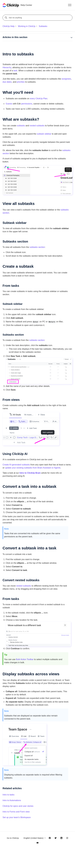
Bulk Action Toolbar (25, 659)
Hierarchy (7, 67)
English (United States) (35, 838)
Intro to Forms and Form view (16, 812)
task (15, 70)
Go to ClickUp (13, 838)
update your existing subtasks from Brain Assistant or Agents (33, 468)
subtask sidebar (44, 134)
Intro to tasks (8, 795)
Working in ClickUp (26, 26)
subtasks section (37, 247)
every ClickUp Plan (38, 98)
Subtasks (43, 26)
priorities (21, 82)
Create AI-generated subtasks (16, 465)
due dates (7, 82)
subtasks (21, 125)
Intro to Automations (12, 800)
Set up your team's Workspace (17, 817)
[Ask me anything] (38, 18)
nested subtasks (37, 125)
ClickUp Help (8, 26)
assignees (66, 79)
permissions (26, 104)
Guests (9, 104)
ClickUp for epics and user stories (18, 806)
